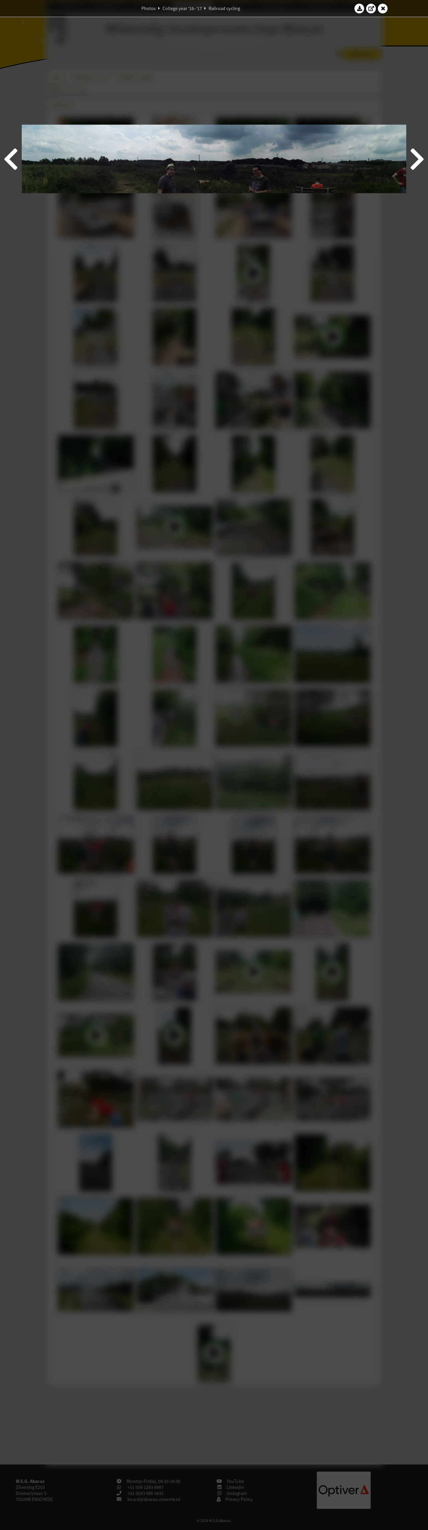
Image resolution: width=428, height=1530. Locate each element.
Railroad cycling (224, 8)
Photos (148, 8)
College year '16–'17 (182, 8)
